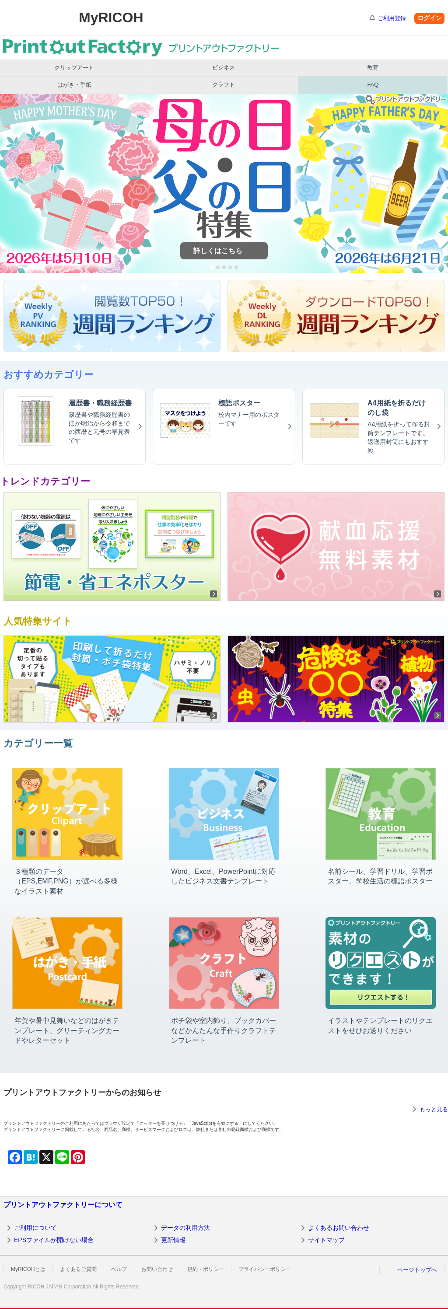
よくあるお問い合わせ (338, 1227)
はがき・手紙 (74, 84)
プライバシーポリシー (264, 1269)
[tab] (211, 267)
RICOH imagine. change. (34, 17)
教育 (372, 67)
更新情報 (173, 1239)
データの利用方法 (185, 1227)
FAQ (372, 84)
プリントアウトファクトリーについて (63, 1204)
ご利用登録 (392, 18)
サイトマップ (326, 1239)
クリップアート (74, 67)
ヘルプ (119, 1269)
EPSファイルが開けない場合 (54, 1239)
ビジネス (223, 67)
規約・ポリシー (205, 1269)
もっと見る (434, 1109)
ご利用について (35, 1227)
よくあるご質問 (78, 1269)
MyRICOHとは (28, 1269)
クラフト (223, 84)
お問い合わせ (157, 1269)
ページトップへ (417, 1270)
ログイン (429, 17)
